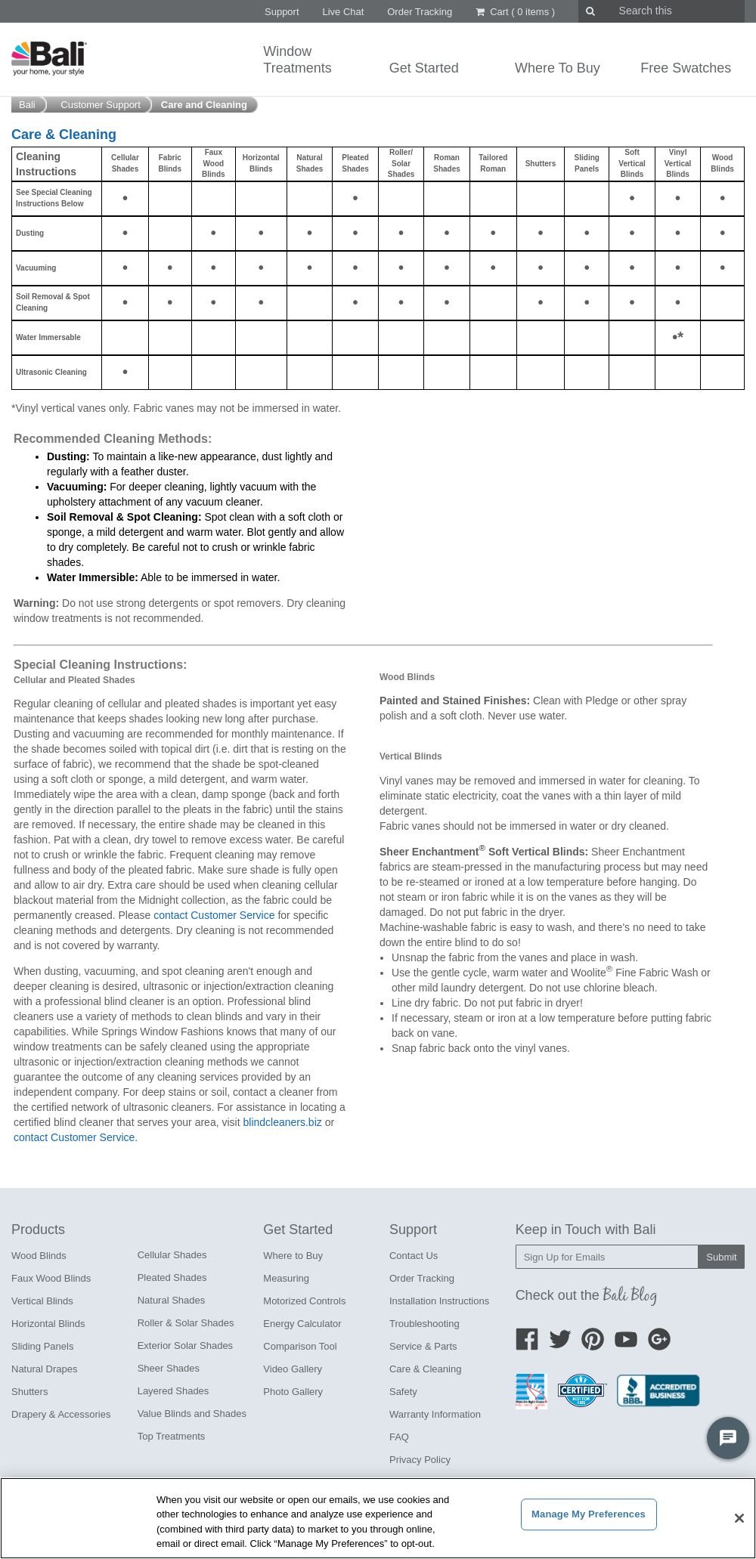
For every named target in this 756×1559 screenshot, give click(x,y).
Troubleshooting (424, 1323)
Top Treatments (172, 1436)
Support (282, 11)
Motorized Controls (304, 1301)
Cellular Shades (172, 1255)
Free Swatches (685, 68)
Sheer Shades (169, 1368)
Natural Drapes (44, 1369)
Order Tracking (419, 11)
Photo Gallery (293, 1391)
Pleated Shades (172, 1277)
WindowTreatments (297, 60)
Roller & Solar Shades (186, 1323)
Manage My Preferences (588, 1514)
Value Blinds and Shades (192, 1413)
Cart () (515, 11)
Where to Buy (293, 1255)
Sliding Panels (42, 1346)
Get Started (424, 68)
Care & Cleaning (425, 1369)
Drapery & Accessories (61, 1414)
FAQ (399, 1437)
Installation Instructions (439, 1301)
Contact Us (413, 1255)
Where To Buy (557, 68)
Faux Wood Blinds (51, 1278)
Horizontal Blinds (48, 1323)
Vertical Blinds (42, 1301)
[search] (647, 11)
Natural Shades (172, 1300)
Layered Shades (173, 1391)
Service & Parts (423, 1346)
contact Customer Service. (76, 1137)
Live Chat (343, 11)
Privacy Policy (420, 1459)
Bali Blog (630, 1295)
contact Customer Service (213, 915)
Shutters (29, 1391)
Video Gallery (292, 1369)
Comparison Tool (299, 1346)
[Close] (739, 1518)
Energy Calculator (302, 1323)
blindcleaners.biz (282, 1122)
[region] (378, 1518)
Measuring (286, 1278)
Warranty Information (435, 1414)
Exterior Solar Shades (185, 1345)
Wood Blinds (39, 1255)
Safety (403, 1391)
